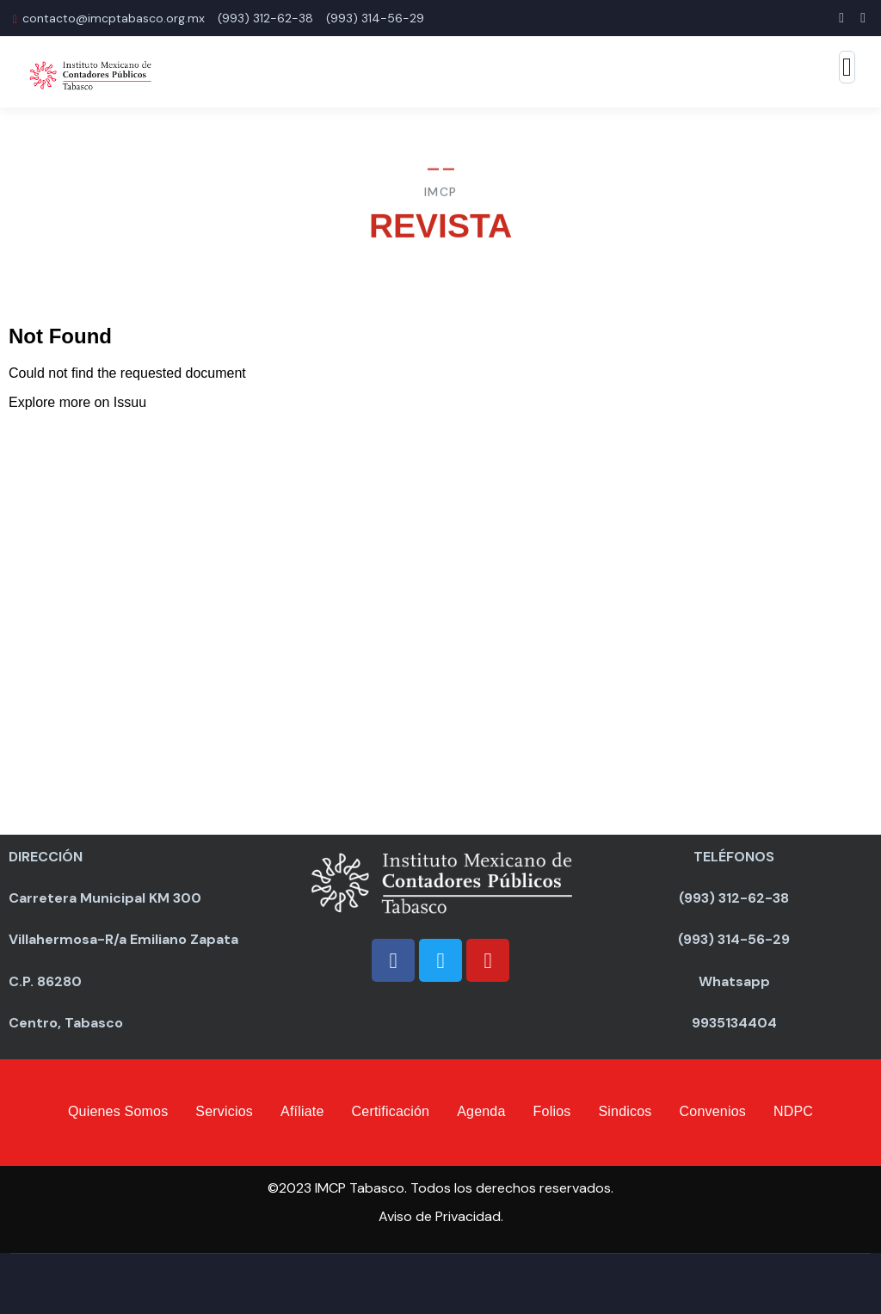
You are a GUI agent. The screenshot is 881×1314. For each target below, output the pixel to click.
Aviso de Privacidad (440, 1216)
